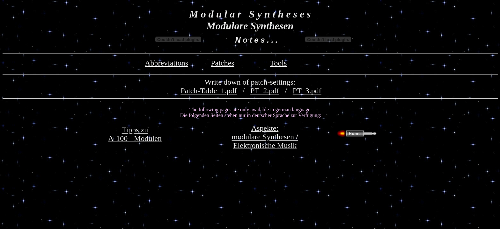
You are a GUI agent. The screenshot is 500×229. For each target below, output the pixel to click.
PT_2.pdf (264, 91)
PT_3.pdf (307, 91)
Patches (222, 63)
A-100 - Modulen (135, 138)
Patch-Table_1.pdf (208, 91)
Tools (278, 63)
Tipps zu (135, 130)
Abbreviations (166, 63)
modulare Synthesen (265, 137)
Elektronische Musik (265, 145)
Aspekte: (264, 128)
